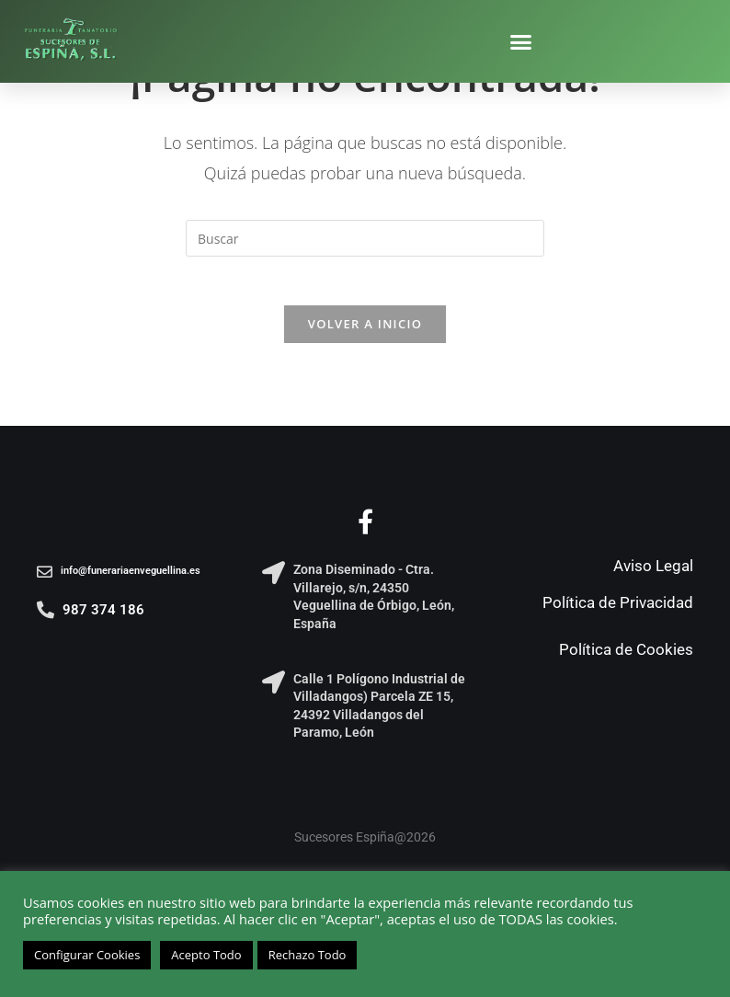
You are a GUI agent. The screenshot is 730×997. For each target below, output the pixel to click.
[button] (521, 41)
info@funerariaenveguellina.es (130, 577)
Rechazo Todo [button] (307, 954)
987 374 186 (103, 616)
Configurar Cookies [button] (87, 954)
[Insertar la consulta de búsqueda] (365, 238)
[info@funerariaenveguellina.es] (44, 578)
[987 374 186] (45, 616)
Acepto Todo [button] (206, 954)
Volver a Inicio (365, 330)
